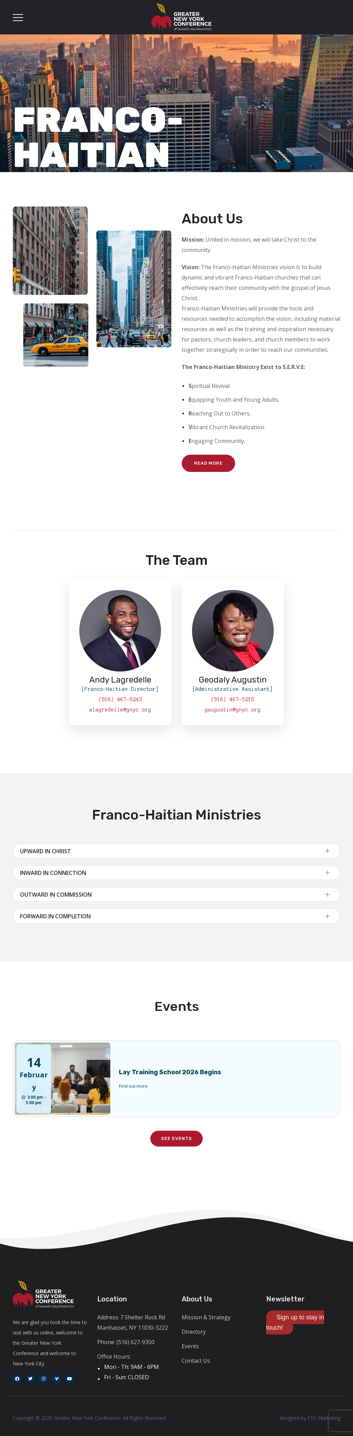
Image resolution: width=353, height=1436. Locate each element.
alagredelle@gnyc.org (120, 709)
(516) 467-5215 (232, 699)
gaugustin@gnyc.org (233, 709)
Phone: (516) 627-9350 (125, 1342)
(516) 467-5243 (120, 699)
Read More (208, 463)
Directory (194, 1331)
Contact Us (196, 1360)
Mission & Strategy (206, 1317)
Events (190, 1346)
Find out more (133, 1086)
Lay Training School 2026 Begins (170, 1072)
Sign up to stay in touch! (295, 1322)
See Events (176, 1138)
